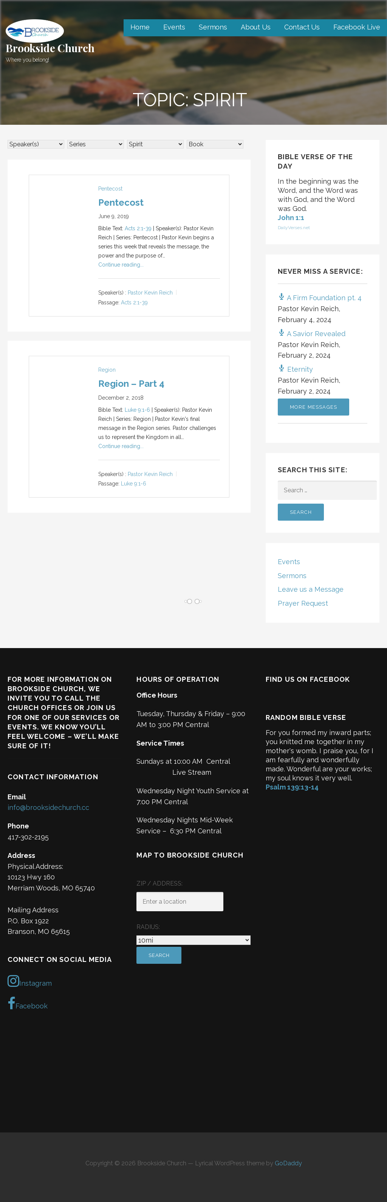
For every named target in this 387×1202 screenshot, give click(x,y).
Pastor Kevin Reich (150, 293)
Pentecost (110, 189)
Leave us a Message (311, 589)
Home (140, 27)
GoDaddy (288, 1163)
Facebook (28, 1003)
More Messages (313, 407)
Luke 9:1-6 (137, 410)
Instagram (30, 981)
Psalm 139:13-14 (292, 787)
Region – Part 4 (131, 383)
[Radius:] (193, 940)
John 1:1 (291, 218)
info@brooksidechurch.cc (48, 807)
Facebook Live (356, 27)
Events (174, 27)
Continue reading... (121, 265)
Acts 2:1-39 (138, 228)
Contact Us (302, 27)
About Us (256, 27)
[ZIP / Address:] (179, 901)
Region (107, 370)
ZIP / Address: (159, 883)
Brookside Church (50, 48)
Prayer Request (303, 603)
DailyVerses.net (294, 227)
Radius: (148, 927)
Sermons (213, 27)
